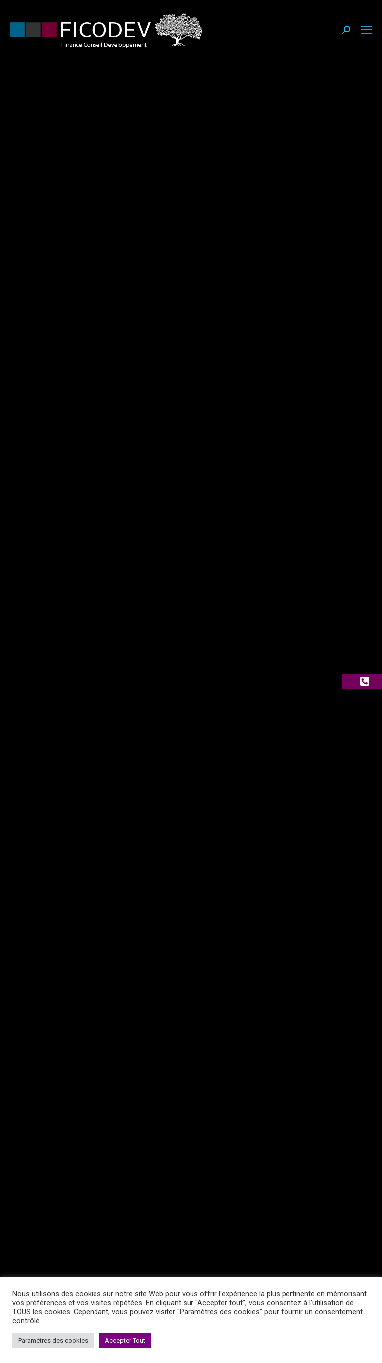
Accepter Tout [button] (125, 1340)
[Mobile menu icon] (366, 30)
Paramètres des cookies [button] (53, 1340)
